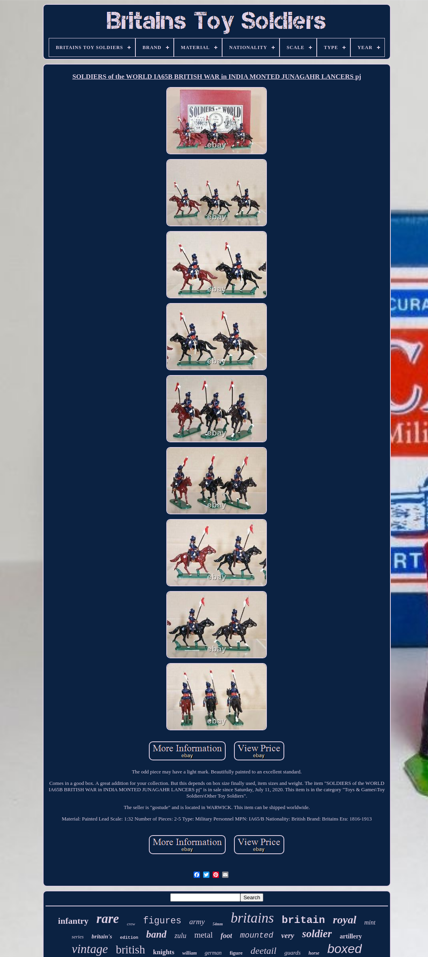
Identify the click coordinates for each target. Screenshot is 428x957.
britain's (101, 936)
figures (162, 921)
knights (164, 952)
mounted (256, 935)
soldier (317, 934)
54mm (218, 924)
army (197, 921)
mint (369, 922)
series (78, 937)
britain (303, 920)
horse (313, 953)
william (189, 953)
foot (226, 936)
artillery (351, 936)
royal (344, 919)
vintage (90, 949)
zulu (180, 936)
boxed (344, 949)
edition (129, 937)
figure (236, 953)
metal (203, 935)
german (213, 953)
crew (131, 923)
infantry (73, 921)
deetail (263, 951)
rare (108, 919)
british (130, 949)
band (156, 934)
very (287, 935)
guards (292, 952)
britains (252, 918)
